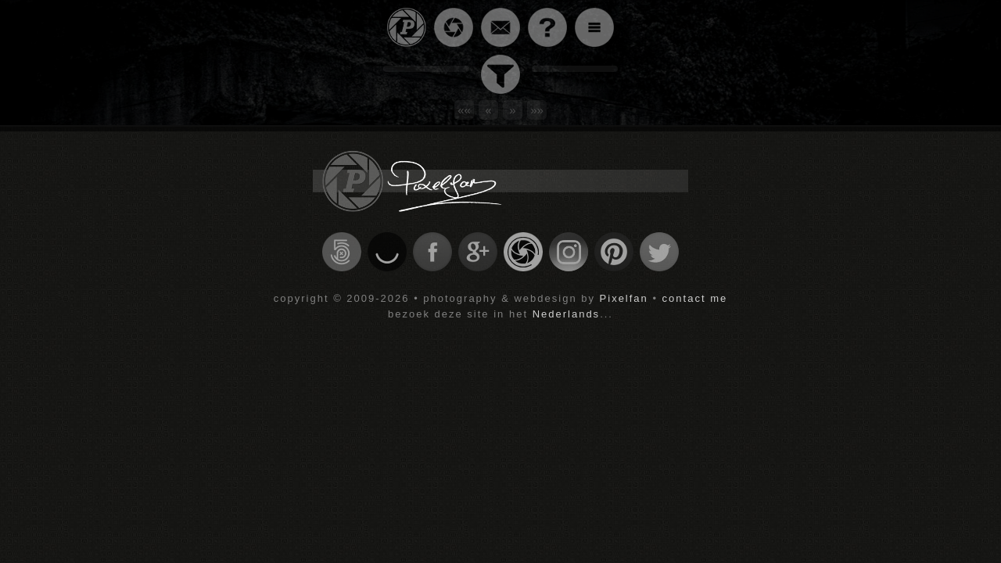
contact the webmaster (500, 27)
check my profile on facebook (432, 251)
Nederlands (567, 314)
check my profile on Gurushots (523, 251)
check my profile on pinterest (613, 251)
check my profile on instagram (568, 251)
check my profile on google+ (477, 251)
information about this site (547, 27)
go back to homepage (406, 27)
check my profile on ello (387, 251)
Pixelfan (624, 298)
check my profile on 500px (341, 251)
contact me (695, 298)
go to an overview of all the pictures (453, 27)
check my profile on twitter (659, 251)
